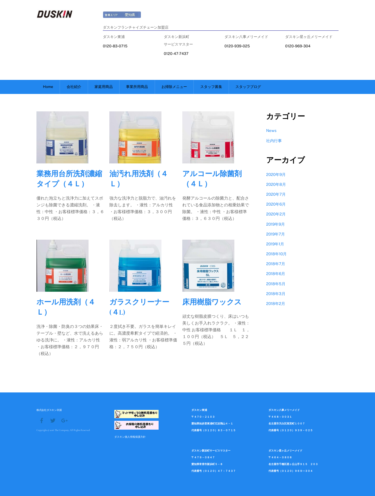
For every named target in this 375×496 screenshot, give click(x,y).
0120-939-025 (237, 46)
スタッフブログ (248, 87)
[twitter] (53, 420)
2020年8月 (276, 184)
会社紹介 (74, 87)
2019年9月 (275, 224)
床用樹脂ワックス (212, 302)
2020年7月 (276, 194)
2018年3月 (275, 293)
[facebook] (41, 420)
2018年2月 (275, 303)
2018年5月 (275, 284)
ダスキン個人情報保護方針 (130, 436)
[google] (64, 420)
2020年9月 (276, 174)
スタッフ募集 (211, 87)
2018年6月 (275, 273)
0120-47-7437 (176, 53)
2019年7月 (275, 234)
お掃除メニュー (174, 87)
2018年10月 (276, 254)
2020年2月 (276, 214)
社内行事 (274, 140)
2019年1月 (275, 244)
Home (48, 87)
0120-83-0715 (115, 46)
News (271, 130)
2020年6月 (276, 204)
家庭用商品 (104, 87)
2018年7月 (275, 264)
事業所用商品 (137, 87)
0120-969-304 (297, 46)
